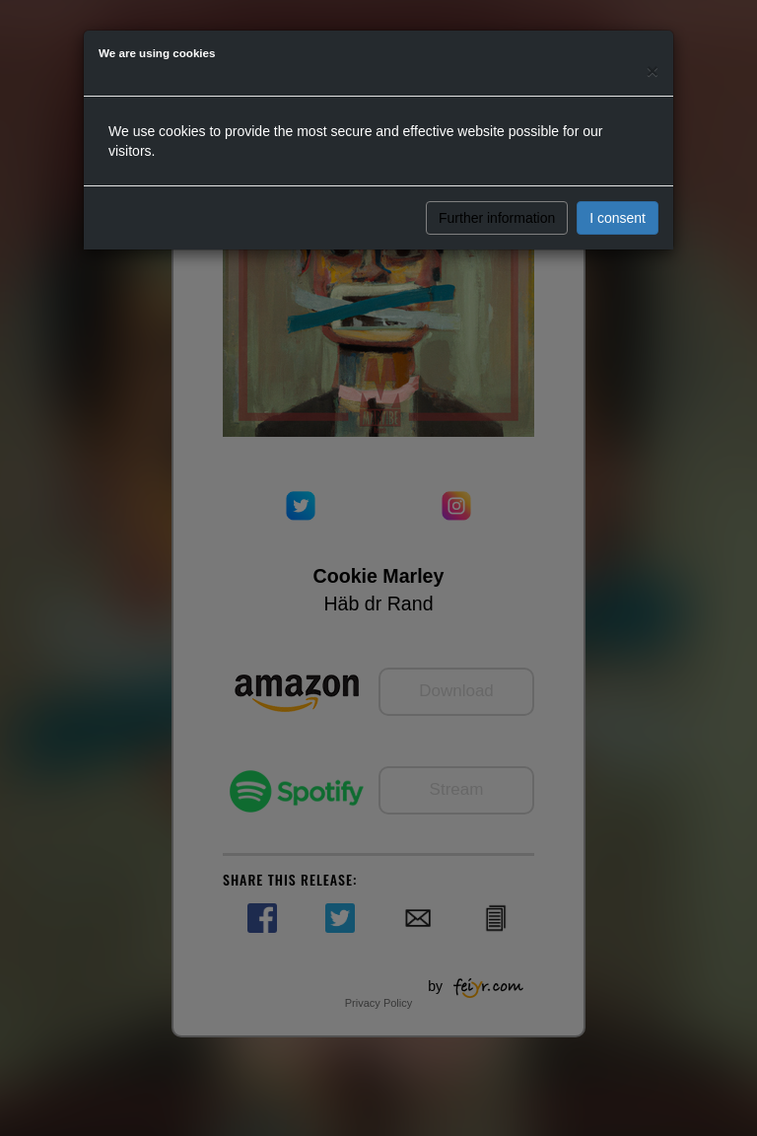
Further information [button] (497, 218)
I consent (617, 218)
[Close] (652, 70)
